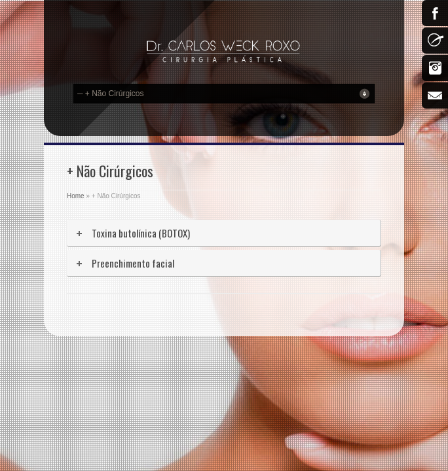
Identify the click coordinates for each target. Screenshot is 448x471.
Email (435, 95)
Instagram (435, 68)
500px (435, 40)
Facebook (435, 13)
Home (75, 196)
